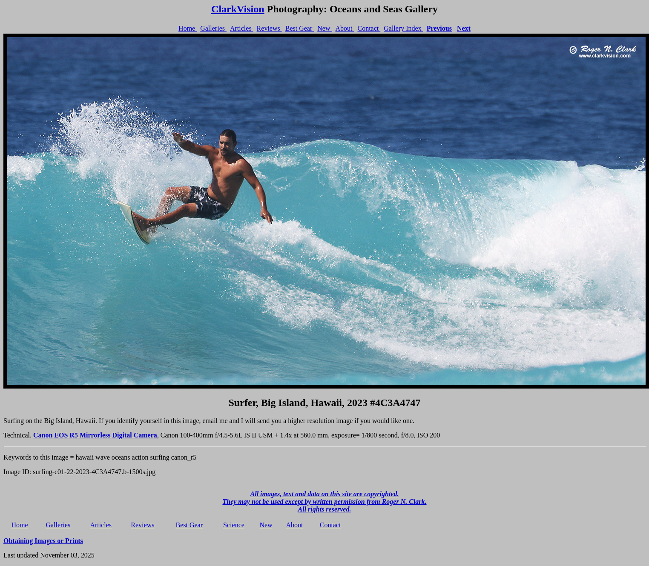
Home (187, 28)
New (324, 28)
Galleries (213, 28)
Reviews (269, 28)
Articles (241, 28)
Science (233, 525)
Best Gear (299, 28)
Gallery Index (403, 28)
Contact (368, 28)
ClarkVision (237, 8)
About (344, 28)
